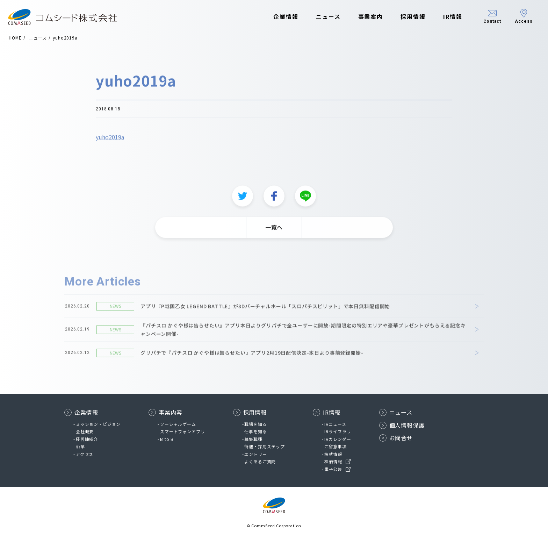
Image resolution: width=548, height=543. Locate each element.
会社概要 (85, 431)
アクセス (84, 454)
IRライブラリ (337, 431)
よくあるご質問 (260, 461)
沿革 (80, 446)
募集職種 (253, 439)
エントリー (255, 454)
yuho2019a (110, 140)
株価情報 (333, 461)
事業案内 (367, 17)
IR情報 (449, 17)
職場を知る (255, 424)
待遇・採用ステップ (264, 446)
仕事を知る (255, 431)
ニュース (324, 17)
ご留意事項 (335, 446)
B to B (167, 439)
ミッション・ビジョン (98, 424)
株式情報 (333, 454)
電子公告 (333, 469)
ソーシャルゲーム (178, 424)
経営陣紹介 (87, 439)
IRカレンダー (337, 439)
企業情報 (282, 17)
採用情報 (409, 17)
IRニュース (335, 424)
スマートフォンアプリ (182, 431)
